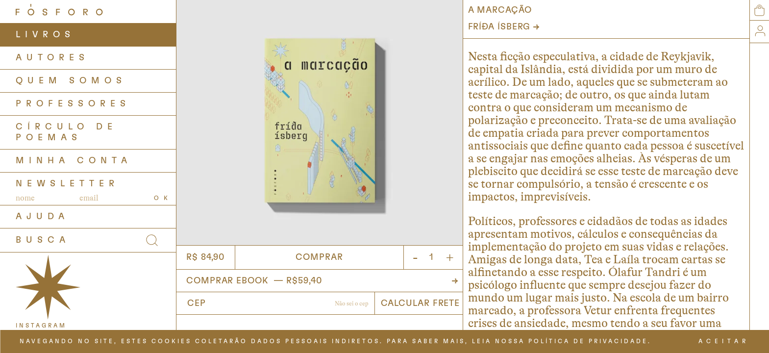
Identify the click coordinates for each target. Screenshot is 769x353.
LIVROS (45, 34)
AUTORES (52, 57)
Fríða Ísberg (499, 27)
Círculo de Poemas (66, 132)
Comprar (319, 257)
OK (163, 198)
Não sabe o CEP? (352, 304)
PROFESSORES (73, 104)
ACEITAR (723, 341)
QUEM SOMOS (71, 80)
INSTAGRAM (41, 325)
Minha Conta (74, 160)
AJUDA (42, 216)
